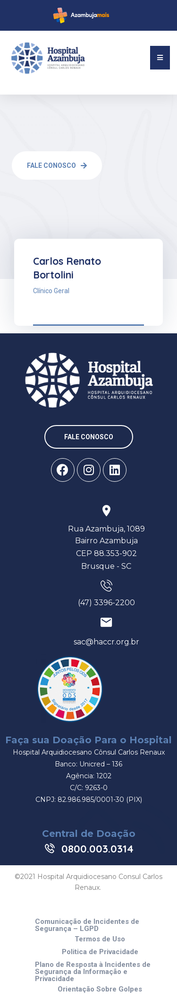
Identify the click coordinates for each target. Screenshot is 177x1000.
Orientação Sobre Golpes (100, 989)
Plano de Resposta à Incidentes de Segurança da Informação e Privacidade (93, 972)
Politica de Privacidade (100, 952)
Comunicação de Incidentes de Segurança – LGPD (87, 925)
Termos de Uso (100, 939)
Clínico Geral (51, 291)
